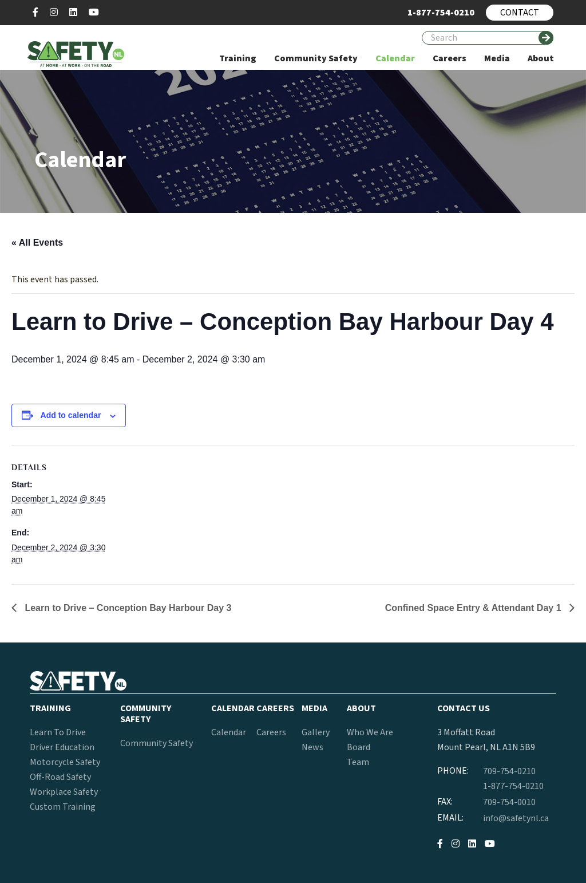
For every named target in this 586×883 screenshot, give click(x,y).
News (312, 747)
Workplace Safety (64, 792)
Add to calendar (71, 415)
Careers (271, 732)
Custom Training (63, 807)
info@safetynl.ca (516, 818)
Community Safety (156, 743)
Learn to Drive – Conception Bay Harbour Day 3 (126, 608)
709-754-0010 (509, 802)
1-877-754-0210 (513, 786)
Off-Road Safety (60, 777)
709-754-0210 (509, 771)
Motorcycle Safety (65, 762)
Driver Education (62, 747)
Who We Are (370, 732)
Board (358, 747)
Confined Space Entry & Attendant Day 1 (474, 608)
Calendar (228, 732)
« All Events (37, 242)
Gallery (316, 732)
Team (358, 762)
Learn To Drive (58, 732)
